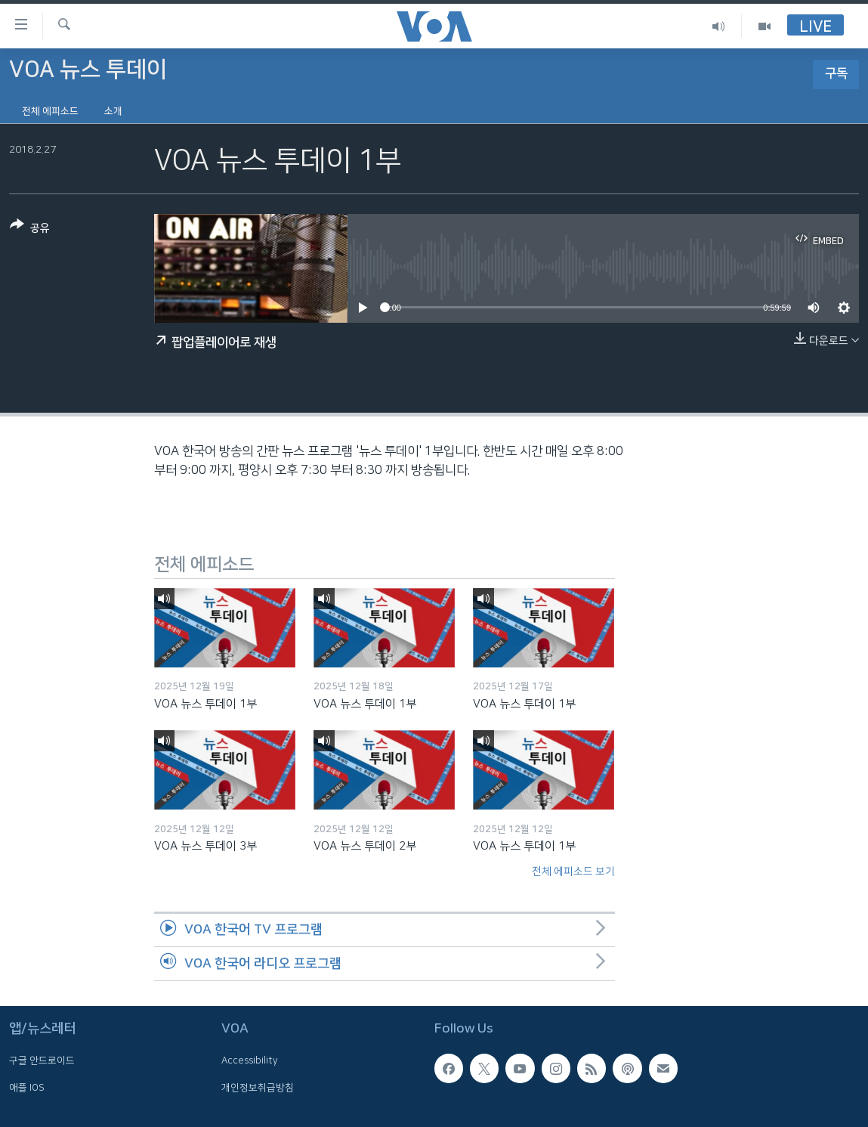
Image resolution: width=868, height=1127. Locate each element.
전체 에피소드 (50, 111)
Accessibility (249, 1060)
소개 (113, 111)
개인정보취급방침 (257, 1087)
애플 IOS (27, 1087)
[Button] (30, 229)
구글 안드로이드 (42, 1060)
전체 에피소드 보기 (573, 871)
